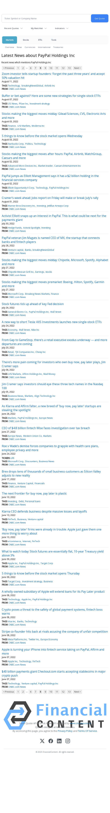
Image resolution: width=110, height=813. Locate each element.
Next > (77, 68)
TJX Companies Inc (24, 352)
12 (63, 68)
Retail (11, 352)
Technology (14, 85)
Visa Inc (12, 621)
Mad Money (49, 374)
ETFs (40, 40)
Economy (12, 329)
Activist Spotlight (31, 227)
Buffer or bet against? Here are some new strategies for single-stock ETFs (51, 96)
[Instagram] (67, 741)
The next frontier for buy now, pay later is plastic (34, 493)
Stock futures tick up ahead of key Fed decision (33, 304)
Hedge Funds (15, 227)
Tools (53, 40)
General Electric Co (17, 311)
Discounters (31, 461)
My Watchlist (37, 28)
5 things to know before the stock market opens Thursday (41, 573)
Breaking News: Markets (37, 293)
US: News (12, 103)
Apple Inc (13, 563)
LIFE (12, 458)
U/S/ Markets (23, 125)
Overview (9, 47)
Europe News (46, 417)
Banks (28, 249)
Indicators (59, 28)
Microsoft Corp (16, 293)
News (19, 47)
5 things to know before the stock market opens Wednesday (42, 136)
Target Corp (47, 563)
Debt (21, 501)
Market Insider (45, 165)
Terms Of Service (87, 731)
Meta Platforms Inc (17, 639)
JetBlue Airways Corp (58, 205)
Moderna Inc (38, 125)
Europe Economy (49, 639)
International (44, 47)
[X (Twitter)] (42, 741)
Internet (27, 541)
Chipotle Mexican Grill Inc (21, 271)
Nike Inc (35, 329)
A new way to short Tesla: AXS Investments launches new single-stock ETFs (52, 322)
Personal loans (32, 501)
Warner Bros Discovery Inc (21, 205)
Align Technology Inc (44, 396)
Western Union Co (32, 435)
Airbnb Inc (50, 85)
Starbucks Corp (16, 143)
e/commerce (14, 541)
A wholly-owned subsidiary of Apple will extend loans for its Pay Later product (53, 592)
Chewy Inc (40, 352)
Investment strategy (40, 103)
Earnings (39, 271)
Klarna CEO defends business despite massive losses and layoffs (44, 511)
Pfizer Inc (23, 103)
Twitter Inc (34, 639)
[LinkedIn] (59, 741)
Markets (9, 40)
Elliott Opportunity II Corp (21, 187)
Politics (29, 143)
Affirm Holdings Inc (32, 374)
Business (21, 519)
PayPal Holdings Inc (59, 187)
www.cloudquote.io (80, 723)
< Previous (8, 68)
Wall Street (55, 311)
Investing (41, 205)
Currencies (30, 47)
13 (69, 68)
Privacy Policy (65, 731)
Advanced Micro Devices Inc (22, 165)
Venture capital (15, 249)
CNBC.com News (17, 88)
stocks (48, 271)
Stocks (26, 40)
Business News (15, 396)
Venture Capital (25, 483)
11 (57, 68)
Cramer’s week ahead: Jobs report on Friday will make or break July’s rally (50, 198)
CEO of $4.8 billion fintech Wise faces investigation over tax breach (46, 428)
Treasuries (58, 47)
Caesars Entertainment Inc (67, 165)
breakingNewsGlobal (32, 85)
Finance (12, 125)
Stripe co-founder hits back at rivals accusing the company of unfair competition (55, 632)
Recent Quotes (11, 28)
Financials (40, 483)
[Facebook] (50, 741)
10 (51, 68)
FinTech (12, 519)
